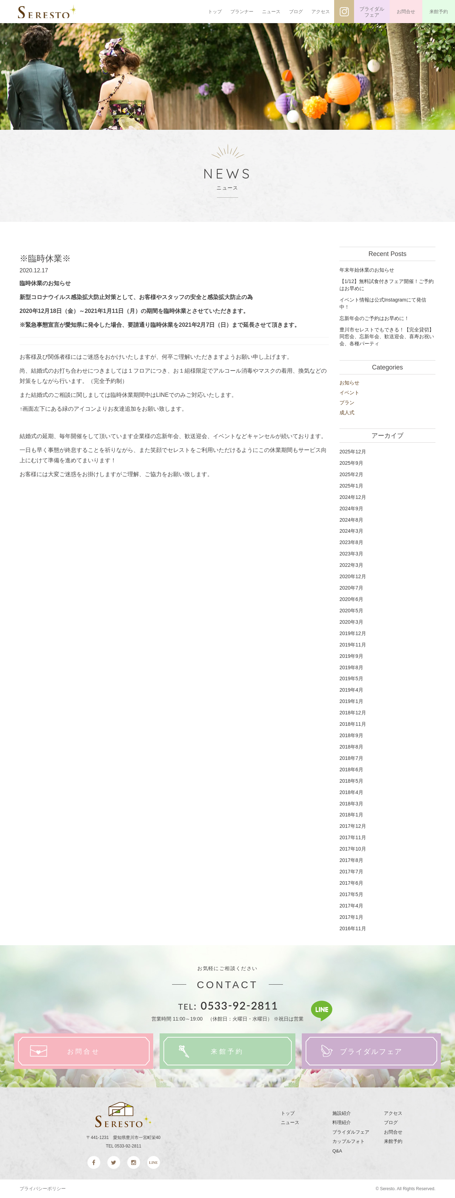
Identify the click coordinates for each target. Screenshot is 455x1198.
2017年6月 (351, 883)
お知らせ (349, 382)
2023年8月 (351, 542)
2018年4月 (351, 792)
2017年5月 (351, 894)
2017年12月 (352, 826)
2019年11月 (352, 645)
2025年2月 (351, 474)
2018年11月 (352, 724)
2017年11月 (352, 837)
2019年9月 (351, 656)
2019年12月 (352, 633)
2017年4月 (351, 906)
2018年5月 (351, 781)
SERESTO (52, 11)
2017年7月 (351, 871)
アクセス (320, 11)
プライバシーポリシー (43, 1188)
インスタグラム (344, 11)
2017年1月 (351, 917)
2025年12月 (352, 451)
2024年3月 (351, 531)
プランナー (241, 11)
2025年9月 (351, 463)
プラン (346, 402)
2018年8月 (351, 747)
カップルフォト (348, 1141)
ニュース (271, 11)
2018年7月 (351, 758)
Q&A (337, 1151)
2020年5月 (351, 610)
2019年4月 (351, 690)
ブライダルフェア (371, 12)
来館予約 (438, 11)
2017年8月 (351, 860)
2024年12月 (352, 497)
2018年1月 (351, 815)
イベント (349, 392)
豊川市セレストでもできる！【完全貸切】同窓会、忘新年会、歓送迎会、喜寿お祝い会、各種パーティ (386, 337)
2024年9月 (351, 508)
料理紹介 (341, 1122)
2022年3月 (351, 565)
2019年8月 (351, 667)
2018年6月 (351, 769)
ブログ (296, 11)
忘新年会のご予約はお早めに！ (374, 318)
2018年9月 (351, 735)
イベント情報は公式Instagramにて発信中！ (382, 303)
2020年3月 (351, 622)
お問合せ (406, 11)
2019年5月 (351, 678)
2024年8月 (351, 520)
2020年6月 (351, 599)
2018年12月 (352, 712)
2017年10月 (352, 849)
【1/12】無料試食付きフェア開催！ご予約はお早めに (386, 284)
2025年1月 (351, 486)
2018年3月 (351, 803)
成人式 (346, 412)
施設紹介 (341, 1113)
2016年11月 (352, 928)
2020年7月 (351, 588)
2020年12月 (352, 576)
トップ (215, 11)
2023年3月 (351, 554)
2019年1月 (351, 701)
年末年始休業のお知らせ (366, 270)
